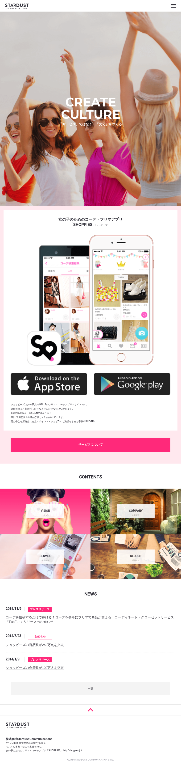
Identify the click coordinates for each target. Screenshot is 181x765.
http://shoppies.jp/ (72, 750)
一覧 (90, 688)
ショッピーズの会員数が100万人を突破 (35, 668)
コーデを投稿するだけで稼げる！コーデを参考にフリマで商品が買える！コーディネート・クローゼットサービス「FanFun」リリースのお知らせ (90, 619)
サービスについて (90, 444)
